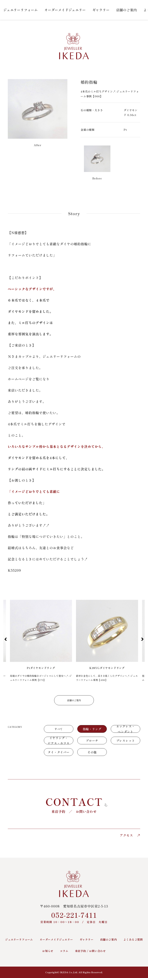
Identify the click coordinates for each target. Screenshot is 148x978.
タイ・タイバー (59, 752)
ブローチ (92, 740)
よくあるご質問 (133, 939)
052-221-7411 (74, 917)
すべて (58, 729)
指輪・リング (92, 729)
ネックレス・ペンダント (125, 729)
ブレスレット (125, 740)
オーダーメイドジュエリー (65, 9)
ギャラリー (101, 9)
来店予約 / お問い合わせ (90, 951)
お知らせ (47, 951)
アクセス (130, 835)
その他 (92, 752)
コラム (64, 951)
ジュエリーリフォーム (20, 9)
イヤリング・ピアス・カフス (59, 740)
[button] (5, 639)
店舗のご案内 (126, 9)
